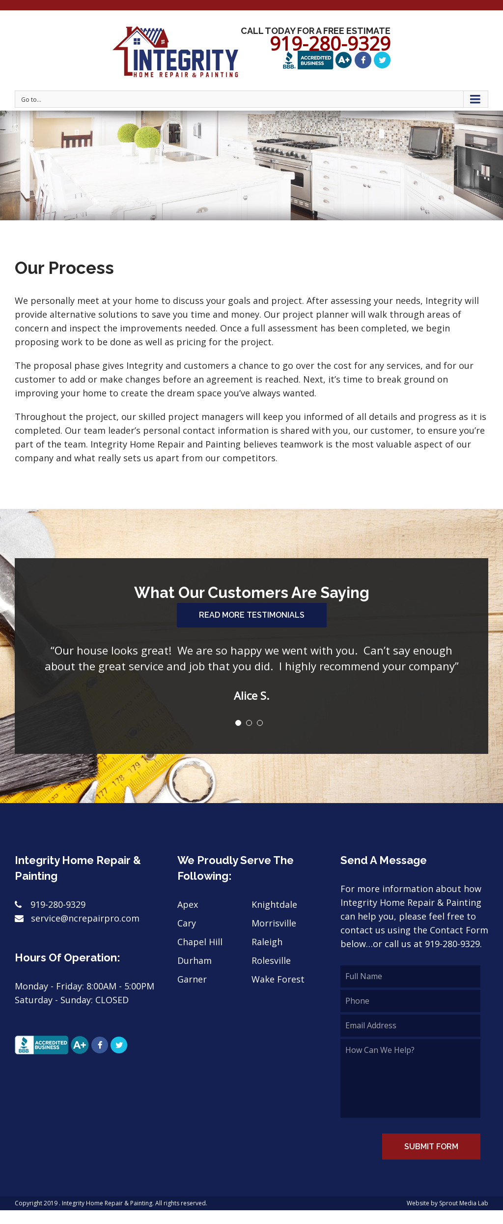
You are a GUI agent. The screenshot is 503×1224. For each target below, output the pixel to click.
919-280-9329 (50, 905)
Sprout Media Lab (463, 1203)
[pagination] (238, 723)
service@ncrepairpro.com (77, 919)
